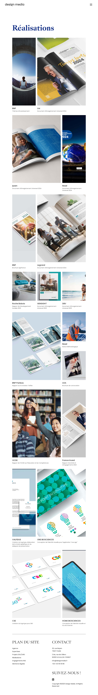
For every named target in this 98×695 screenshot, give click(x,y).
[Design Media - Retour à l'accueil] (17, 4)
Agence (15, 648)
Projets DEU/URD (18, 654)
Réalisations (16, 658)
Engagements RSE (19, 661)
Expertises (16, 651)
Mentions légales (18, 664)
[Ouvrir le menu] (91, 4)
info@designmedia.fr (59, 661)
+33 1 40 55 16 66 (58, 664)
